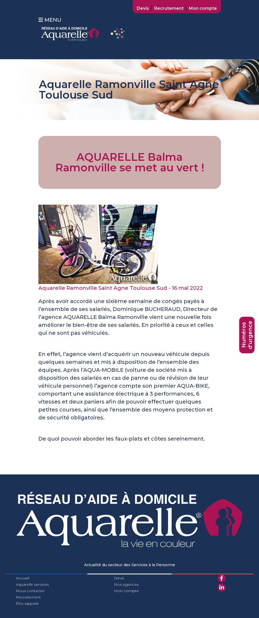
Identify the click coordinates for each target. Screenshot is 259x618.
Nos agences (126, 584)
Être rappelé (27, 603)
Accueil (22, 578)
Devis (143, 8)
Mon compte (203, 8)
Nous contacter (30, 590)
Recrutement (169, 8)
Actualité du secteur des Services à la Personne (129, 564)
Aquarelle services (32, 584)
